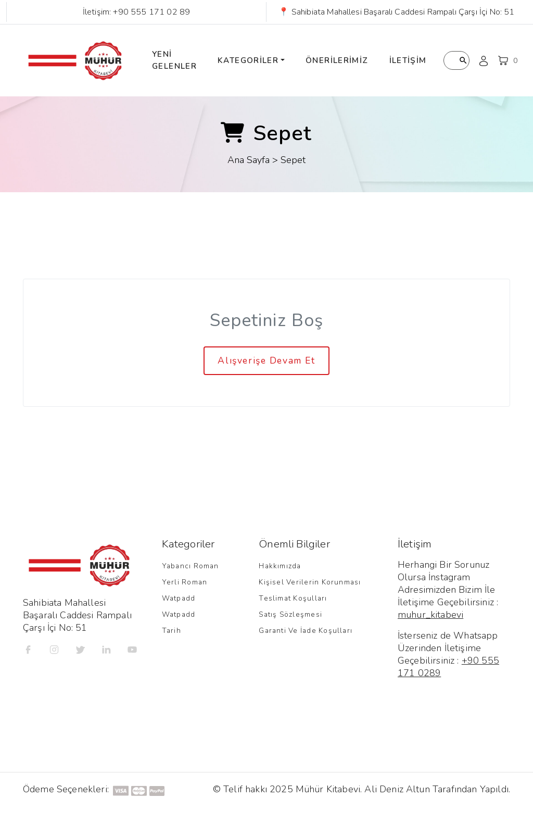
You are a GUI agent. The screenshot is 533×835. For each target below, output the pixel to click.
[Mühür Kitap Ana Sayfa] (75, 60)
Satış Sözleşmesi (290, 614)
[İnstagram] (54, 649)
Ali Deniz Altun (396, 789)
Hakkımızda (280, 566)
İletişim (408, 60)
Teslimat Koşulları (293, 598)
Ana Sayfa (248, 160)
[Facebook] (28, 649)
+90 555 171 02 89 (151, 12)
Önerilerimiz (337, 60)
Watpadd (179, 598)
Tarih (171, 630)
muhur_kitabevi (430, 614)
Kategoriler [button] (248, 60)
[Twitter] (80, 649)
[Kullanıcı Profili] (483, 60)
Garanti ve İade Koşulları (305, 630)
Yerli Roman (185, 582)
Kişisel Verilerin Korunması (310, 582)
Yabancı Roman (190, 566)
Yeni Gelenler (174, 60)
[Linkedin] (106, 649)
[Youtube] (132, 649)
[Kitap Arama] (456, 60)
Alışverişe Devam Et (266, 360)
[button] (507, 60)
